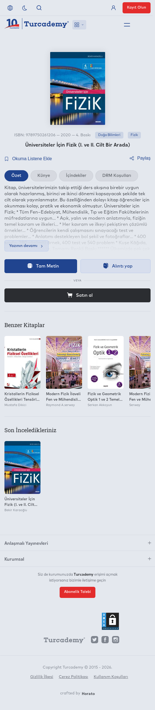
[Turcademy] (62, 641)
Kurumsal (14, 558)
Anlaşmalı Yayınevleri (26, 543)
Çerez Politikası (73, 677)
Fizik (134, 135)
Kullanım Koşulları (111, 677)
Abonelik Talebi (77, 592)
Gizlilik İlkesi (41, 677)
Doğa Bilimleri (109, 135)
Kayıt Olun (136, 7)
